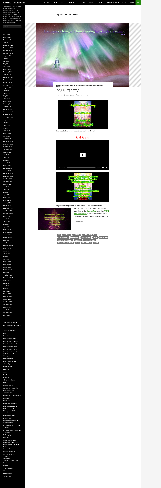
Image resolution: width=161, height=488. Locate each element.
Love (95, 237)
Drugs (5, 372)
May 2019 (6, 256)
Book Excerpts (7, 336)
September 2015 (8, 312)
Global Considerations (9, 380)
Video (60, 95)
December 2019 (8, 237)
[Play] (59, 168)
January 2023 (7, 138)
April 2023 (6, 130)
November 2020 (8, 208)
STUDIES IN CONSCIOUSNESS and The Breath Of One (11, 461)
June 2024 (6, 93)
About (46, 2)
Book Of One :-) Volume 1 (10, 338)
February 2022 (7, 168)
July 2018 (6, 283)
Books (62, 2)
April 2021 (6, 195)
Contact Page (92, 211)
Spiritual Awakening (9, 451)
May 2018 (6, 288)
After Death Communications (11, 325)
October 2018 (7, 275)
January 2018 (7, 299)
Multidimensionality (65, 240)
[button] (83, 155)
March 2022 (7, 165)
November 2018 (8, 272)
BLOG (54, 2)
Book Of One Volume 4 (10, 346)
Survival (5, 465)
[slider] (81, 167)
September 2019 (8, 245)
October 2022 (7, 147)
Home (39, 2)
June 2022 (6, 157)
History (5, 382)
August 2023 (7, 120)
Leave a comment (83, 95)
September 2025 (8, 53)
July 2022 (6, 155)
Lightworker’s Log (111, 2)
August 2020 (7, 216)
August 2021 (7, 184)
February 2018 (7, 296)
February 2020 (7, 232)
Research (6, 437)
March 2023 (7, 133)
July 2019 (6, 251)
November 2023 (8, 112)
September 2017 (8, 304)
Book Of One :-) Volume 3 (10, 341)
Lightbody (74, 237)
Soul (77, 243)
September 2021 (8, 181)
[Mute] (103, 168)
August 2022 (7, 152)
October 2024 (7, 82)
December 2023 (8, 109)
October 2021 (7, 179)
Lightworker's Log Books (10, 388)
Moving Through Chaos (10, 403)
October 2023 (7, 114)
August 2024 (7, 88)
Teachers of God (8, 468)
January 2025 (7, 74)
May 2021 (6, 192)
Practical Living (96, 85)
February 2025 (7, 72)
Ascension (60, 85)
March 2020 (7, 229)
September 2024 (8, 85)
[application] (82, 155)
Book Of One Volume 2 (10, 344)
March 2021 (7, 197)
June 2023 (6, 125)
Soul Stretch (69, 90)
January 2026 (7, 42)
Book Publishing (8, 358)
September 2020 (8, 213)
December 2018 (8, 270)
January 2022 (7, 171)
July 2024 (6, 90)
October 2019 (7, 243)
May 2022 (6, 160)
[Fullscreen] (106, 168)
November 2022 (8, 144)
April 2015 (6, 315)
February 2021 (7, 200)
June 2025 (6, 61)
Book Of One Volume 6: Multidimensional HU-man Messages (11, 354)
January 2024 (7, 106)
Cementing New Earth (73, 85)
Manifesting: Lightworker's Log (12, 395)
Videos (98, 2)
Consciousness (63, 237)
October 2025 (7, 50)
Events (124, 2)
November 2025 (8, 48)
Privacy (131, 2)
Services (70, 2)
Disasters (6, 369)
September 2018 (8, 278)
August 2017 (7, 307)
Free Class (6, 377)
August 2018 (7, 280)
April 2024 (6, 98)
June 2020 (6, 221)
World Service (7, 476)
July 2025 (6, 58)
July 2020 (6, 219)
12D (59, 235)
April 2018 (6, 291)
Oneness (78, 240)
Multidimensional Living (10, 406)
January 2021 (7, 203)
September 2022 (8, 149)
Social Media (7, 449)
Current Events (7, 366)
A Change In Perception (10, 322)
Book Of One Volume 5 (10, 349)
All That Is (67, 235)
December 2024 (8, 77)
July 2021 (6, 187)
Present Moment (89, 240)
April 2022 (6, 163)
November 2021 (8, 176)
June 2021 (6, 189)
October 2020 (7, 211)
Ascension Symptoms (9, 330)
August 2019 (7, 248)
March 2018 (7, 294)
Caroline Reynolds (90, 235)
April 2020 (6, 227)
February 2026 (7, 40)
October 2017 (7, 302)
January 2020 (7, 235)
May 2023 (6, 128)
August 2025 (7, 56)
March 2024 (7, 101)
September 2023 (8, 117)
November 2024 (8, 80)
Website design (7, 473)
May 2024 (6, 96)
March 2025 (7, 69)
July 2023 (6, 122)
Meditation (85, 85)
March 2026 (7, 37)
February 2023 (7, 136)
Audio (5, 333)
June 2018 (6, 286)
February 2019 (7, 264)
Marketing (6, 398)
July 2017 (6, 310)
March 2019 (7, 261)
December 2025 (8, 45)
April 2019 (6, 259)
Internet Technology (9, 385)
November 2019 (8, 240)
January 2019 (7, 267)
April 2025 (6, 66)
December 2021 (8, 173)
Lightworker (86, 237)
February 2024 (7, 104)
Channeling (6, 364)
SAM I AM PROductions (14, 2)
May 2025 (6, 64)
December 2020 (8, 205)
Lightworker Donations (85, 2)
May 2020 (6, 224)
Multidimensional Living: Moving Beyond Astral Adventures (10, 411)
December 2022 (8, 141)
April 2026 (6, 34)
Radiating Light (7, 435)
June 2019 (6, 253)
